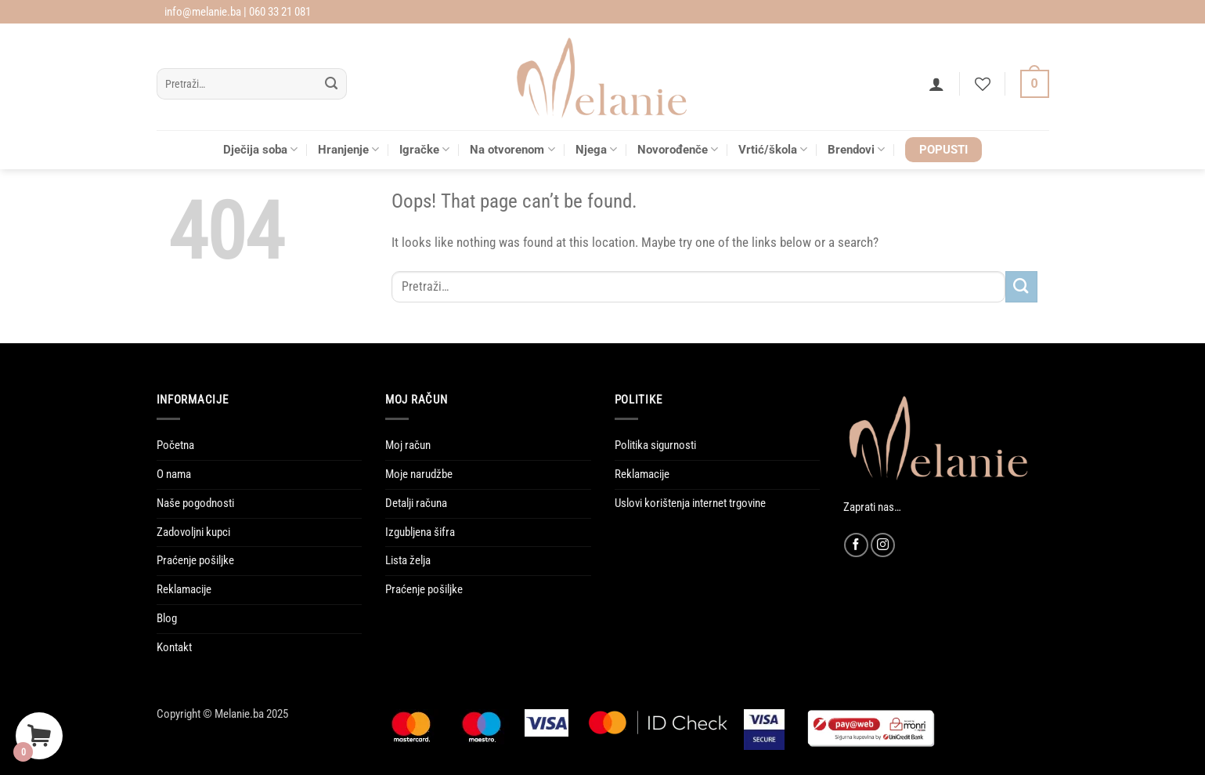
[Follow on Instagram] (883, 545)
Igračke (424, 149)
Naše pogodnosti (195, 503)
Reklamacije (184, 589)
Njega (596, 149)
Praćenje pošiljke (195, 560)
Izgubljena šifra (420, 532)
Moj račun (408, 445)
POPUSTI (943, 150)
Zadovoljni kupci (193, 532)
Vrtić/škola (772, 149)
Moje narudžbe (419, 474)
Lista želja (408, 560)
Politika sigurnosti (655, 445)
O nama (174, 474)
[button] (936, 84)
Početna (175, 445)
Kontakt (174, 647)
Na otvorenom (512, 149)
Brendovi (856, 149)
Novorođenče (677, 149)
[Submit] (331, 84)
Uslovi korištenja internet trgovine (690, 503)
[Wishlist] (982, 84)
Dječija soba (260, 149)
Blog (167, 618)
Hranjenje (348, 149)
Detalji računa (416, 503)
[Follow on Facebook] (856, 545)
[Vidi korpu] (1034, 84)
